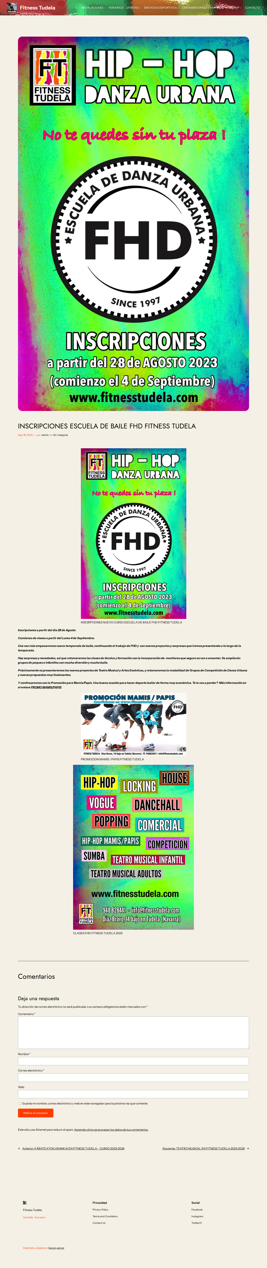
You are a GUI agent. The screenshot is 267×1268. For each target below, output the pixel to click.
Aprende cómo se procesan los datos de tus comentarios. (111, 1129)
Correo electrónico (31, 1070)
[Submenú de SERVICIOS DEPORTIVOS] (178, 8)
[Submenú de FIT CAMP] (241, 8)
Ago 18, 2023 (25, 435)
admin (45, 435)
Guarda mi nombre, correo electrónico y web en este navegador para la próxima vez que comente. (85, 1103)
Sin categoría (60, 435)
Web (21, 1087)
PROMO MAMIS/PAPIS (46, 687)
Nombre (24, 1054)
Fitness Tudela (37, 7)
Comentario (26, 1014)
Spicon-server (56, 1248)
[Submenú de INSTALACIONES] (105, 8)
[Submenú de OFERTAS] (140, 8)
